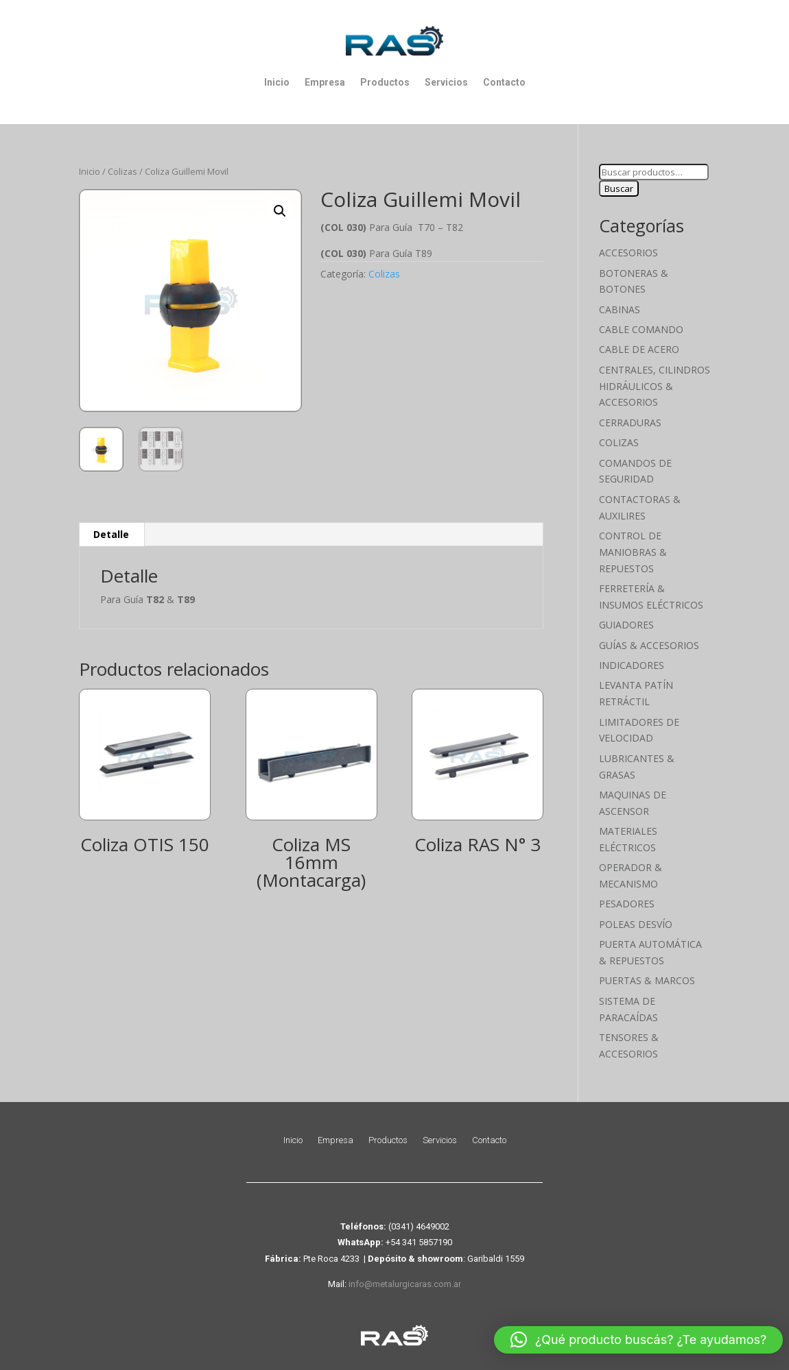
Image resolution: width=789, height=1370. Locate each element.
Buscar (618, 188)
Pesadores (627, 903)
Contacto (504, 82)
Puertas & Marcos (647, 980)
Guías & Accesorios (649, 645)
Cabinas (619, 309)
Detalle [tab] (111, 534)
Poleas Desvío (635, 924)
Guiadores (626, 624)
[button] (280, 211)
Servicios (446, 82)
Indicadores (631, 665)
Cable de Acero (639, 349)
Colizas (122, 171)
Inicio (277, 82)
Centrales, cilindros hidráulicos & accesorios (654, 386)
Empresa (325, 82)
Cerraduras (630, 422)
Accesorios (628, 252)
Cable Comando (641, 329)
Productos (385, 82)
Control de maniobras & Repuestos (633, 552)
